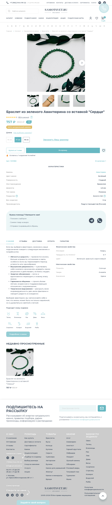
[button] (82, 63)
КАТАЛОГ (9, 18)
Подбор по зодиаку (32, 457)
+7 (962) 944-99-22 (18, 3)
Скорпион (90, 467)
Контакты (10, 449)
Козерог (89, 474)
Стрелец (90, 471)
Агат (68, 438)
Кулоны (49, 449)
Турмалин (70, 475)
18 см (26, 140)
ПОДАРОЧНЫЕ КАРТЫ (76, 18)
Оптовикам (11, 442)
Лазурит (70, 457)
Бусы (48, 442)
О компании (11, 438)
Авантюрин (101, 172)
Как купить (29, 438)
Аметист (70, 446)
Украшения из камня (31, 31)
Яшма (68, 479)
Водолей (90, 478)
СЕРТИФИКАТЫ (85, 3)
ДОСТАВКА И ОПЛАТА (71, 3)
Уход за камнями (31, 464)
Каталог (18, 31)
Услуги (27, 468)
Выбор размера (31, 460)
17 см (18, 140)
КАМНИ (41, 18)
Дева (88, 459)
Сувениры (50, 457)
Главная (9, 31)
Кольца (49, 446)
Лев (87, 456)
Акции (27, 472)
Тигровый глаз (72, 472)
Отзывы (9, 446)
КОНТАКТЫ (59, 3)
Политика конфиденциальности (94, 488)
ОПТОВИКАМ (51, 3)
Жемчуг (49, 472)
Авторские (50, 460)
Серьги (49, 453)
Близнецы (90, 448)
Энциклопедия (31, 453)
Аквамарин (71, 442)
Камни (27, 449)
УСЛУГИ (93, 3)
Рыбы (88, 482)
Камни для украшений (55, 468)
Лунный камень (73, 460)
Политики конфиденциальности (85, 420)
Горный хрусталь (73, 449)
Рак (87, 452)
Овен (88, 441)
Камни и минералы (54, 475)
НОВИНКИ (18, 18)
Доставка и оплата (32, 442)
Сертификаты (30, 446)
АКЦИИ (63, 18)
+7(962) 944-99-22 (14, 462)
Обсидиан (70, 464)
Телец (88, 444)
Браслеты (45, 31)
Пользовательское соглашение (92, 494)
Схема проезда (13, 486)
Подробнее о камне (18, 334)
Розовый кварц (72, 468)
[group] (56, 63)
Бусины (49, 464)
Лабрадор (70, 453)
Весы (88, 463)
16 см (9, 140)
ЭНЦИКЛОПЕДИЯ (52, 18)
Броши (49, 479)
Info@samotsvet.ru (14, 466)
